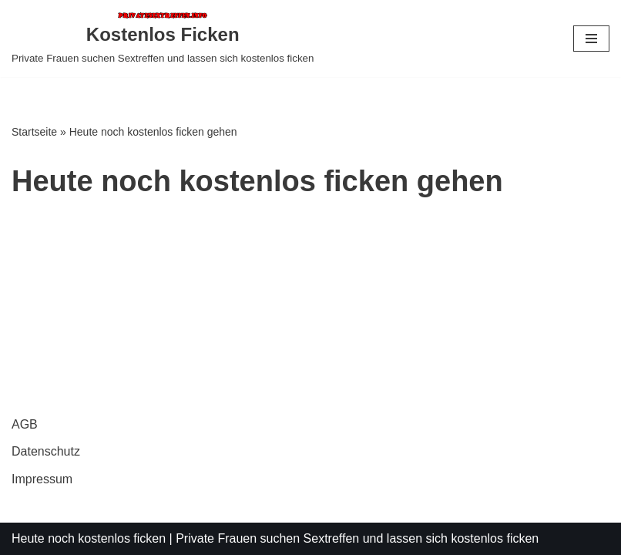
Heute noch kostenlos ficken (89, 538)
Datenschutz (46, 451)
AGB (25, 424)
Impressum (42, 479)
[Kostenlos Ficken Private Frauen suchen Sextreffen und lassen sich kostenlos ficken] (163, 38)
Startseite (34, 132)
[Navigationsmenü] (591, 38)
